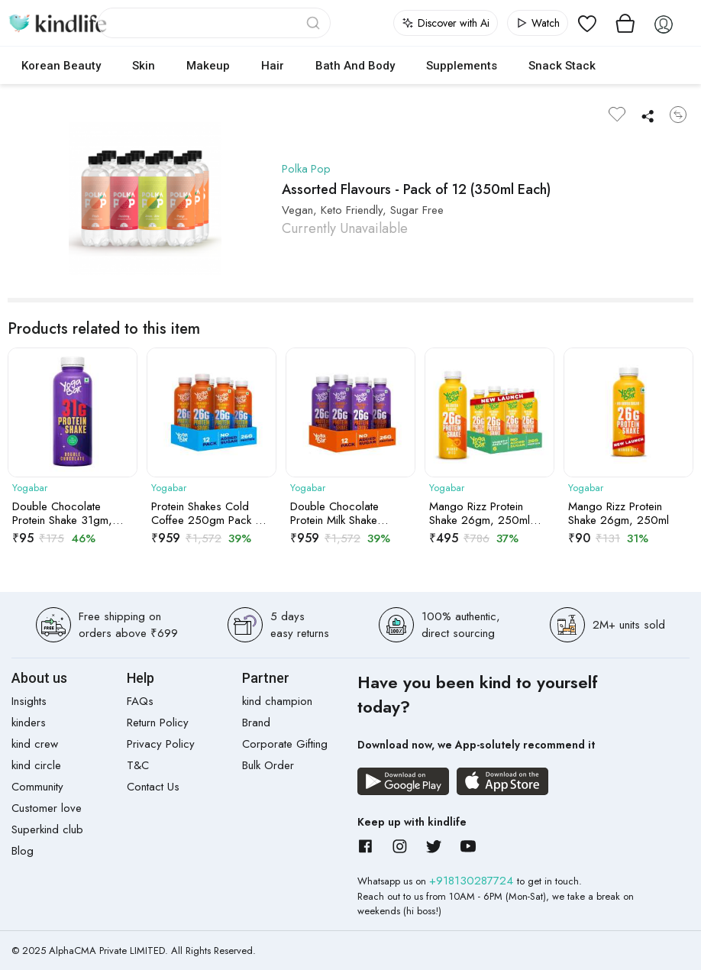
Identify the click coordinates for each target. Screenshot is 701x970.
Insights (29, 701)
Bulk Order (268, 765)
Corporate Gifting (285, 744)
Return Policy (158, 722)
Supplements (461, 66)
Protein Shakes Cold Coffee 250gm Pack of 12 (208, 513)
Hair (272, 66)
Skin (143, 66)
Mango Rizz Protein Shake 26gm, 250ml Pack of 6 (479, 513)
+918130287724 (473, 880)
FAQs (140, 701)
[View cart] (625, 23)
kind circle (36, 765)
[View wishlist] (587, 23)
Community (37, 786)
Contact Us (153, 786)
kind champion (277, 701)
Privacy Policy (161, 744)
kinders (28, 722)
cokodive (652, 66)
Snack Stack (562, 66)
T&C (138, 765)
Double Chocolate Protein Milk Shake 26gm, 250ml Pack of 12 (344, 513)
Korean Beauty (61, 66)
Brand (256, 722)
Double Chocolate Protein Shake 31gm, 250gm (62, 513)
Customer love (46, 808)
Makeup (208, 66)
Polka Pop (306, 168)
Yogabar (29, 488)
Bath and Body (355, 66)
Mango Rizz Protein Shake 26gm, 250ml (618, 513)
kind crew (34, 744)
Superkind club (47, 829)
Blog (22, 850)
